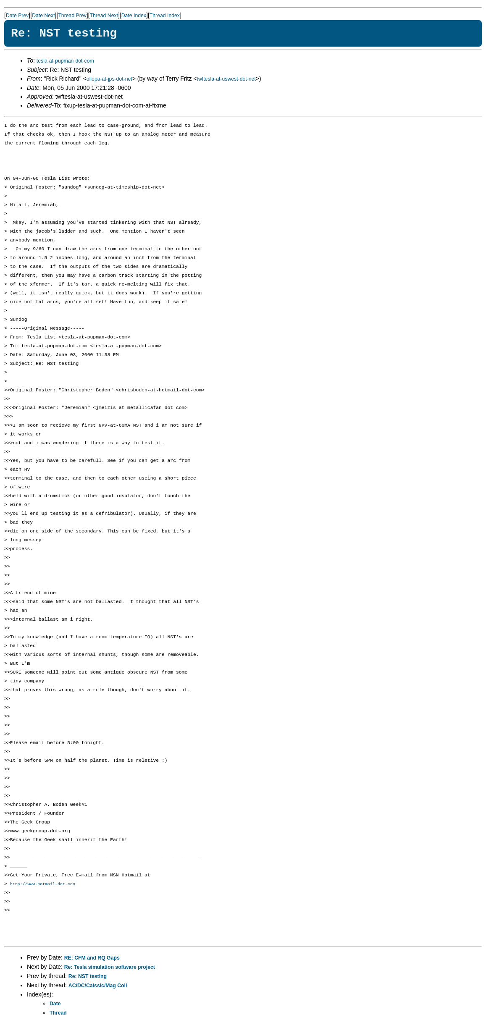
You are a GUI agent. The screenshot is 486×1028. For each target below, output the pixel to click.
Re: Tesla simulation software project (109, 967)
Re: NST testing (87, 977)
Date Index (133, 15)
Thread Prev (72, 15)
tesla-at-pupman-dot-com (65, 61)
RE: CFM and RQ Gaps (92, 958)
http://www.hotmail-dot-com (42, 884)
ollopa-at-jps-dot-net (109, 79)
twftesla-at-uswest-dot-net (226, 79)
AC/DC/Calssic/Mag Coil (97, 986)
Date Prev (17, 15)
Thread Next (104, 15)
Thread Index (165, 15)
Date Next (43, 15)
